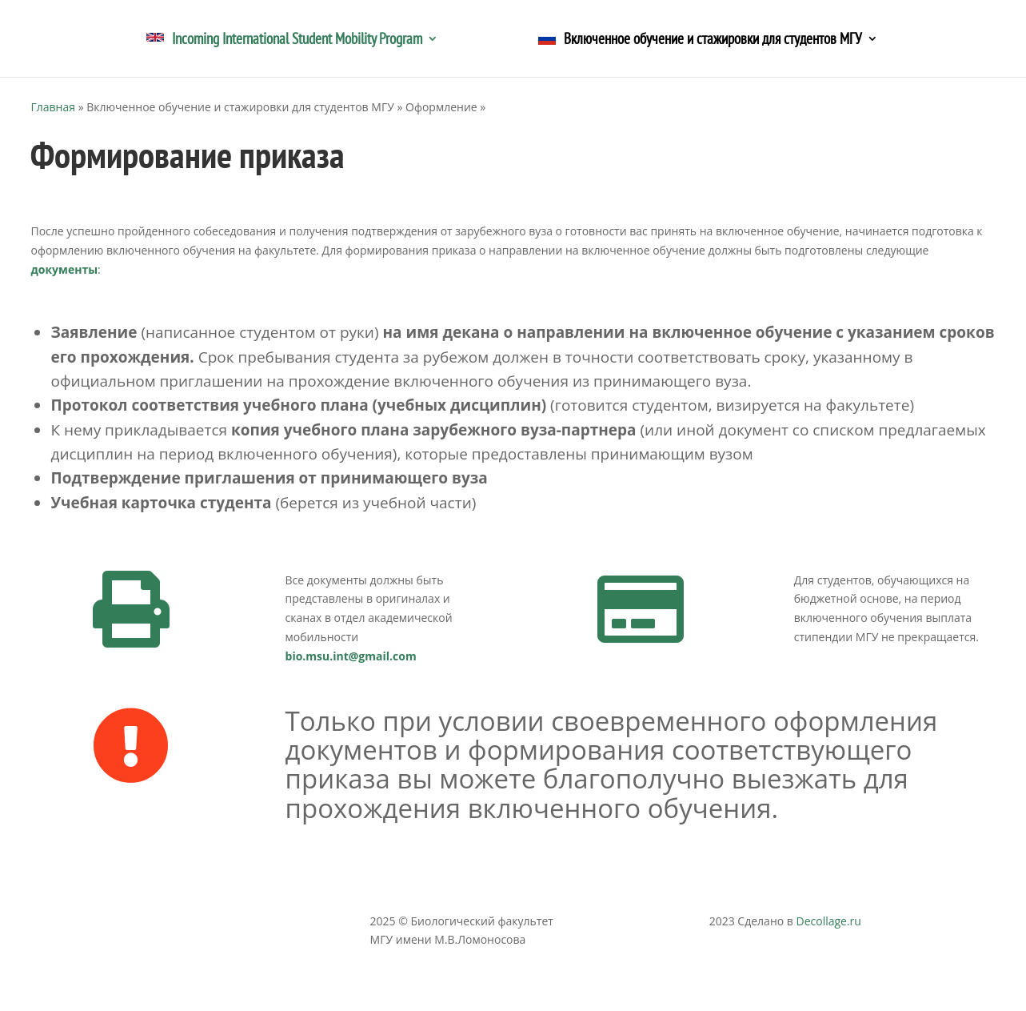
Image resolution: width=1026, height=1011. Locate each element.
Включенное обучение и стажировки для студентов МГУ (700, 40)
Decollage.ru (828, 921)
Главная (52, 106)
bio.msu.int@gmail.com (351, 656)
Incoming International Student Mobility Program (284, 40)
